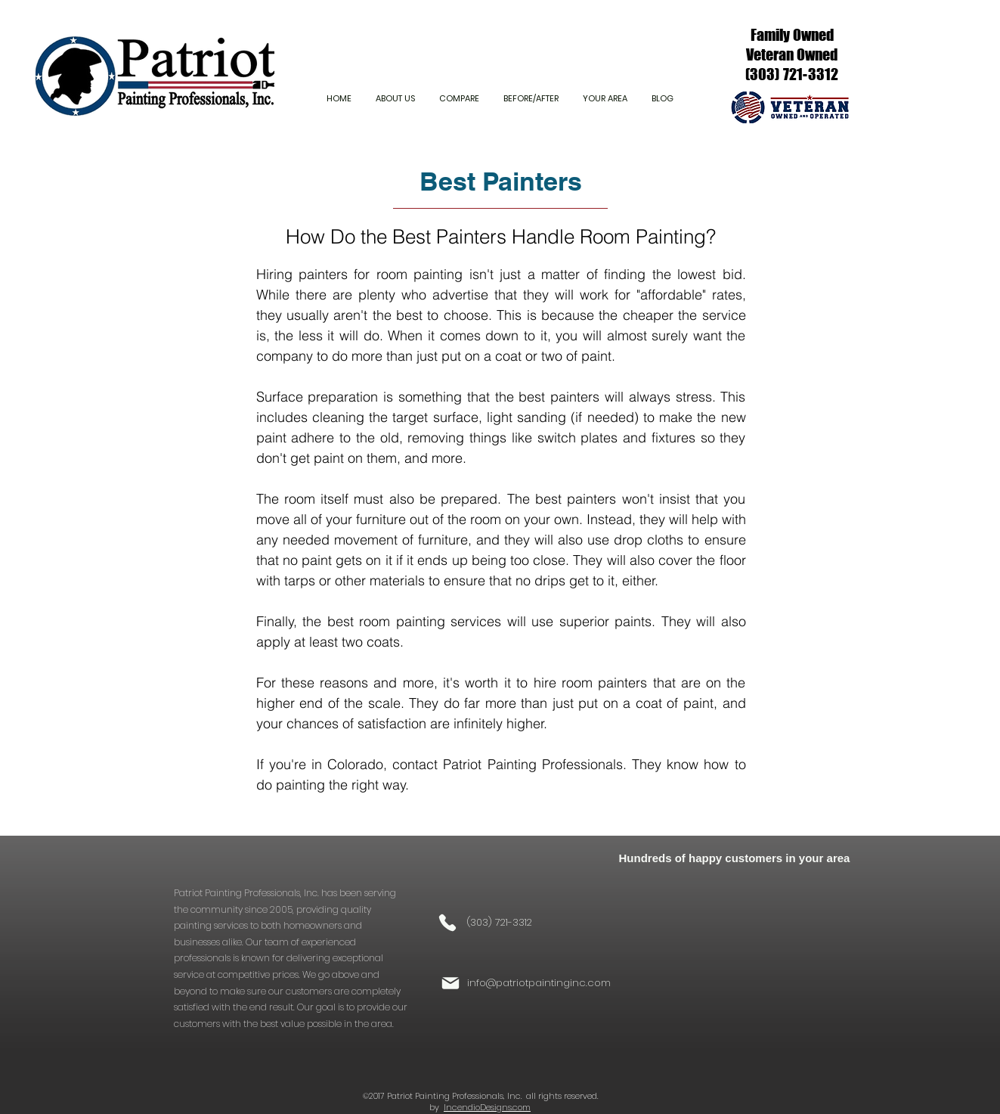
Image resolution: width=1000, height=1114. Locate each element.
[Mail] (451, 983)
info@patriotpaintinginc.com (539, 983)
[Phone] (447, 923)
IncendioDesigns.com (487, 1107)
